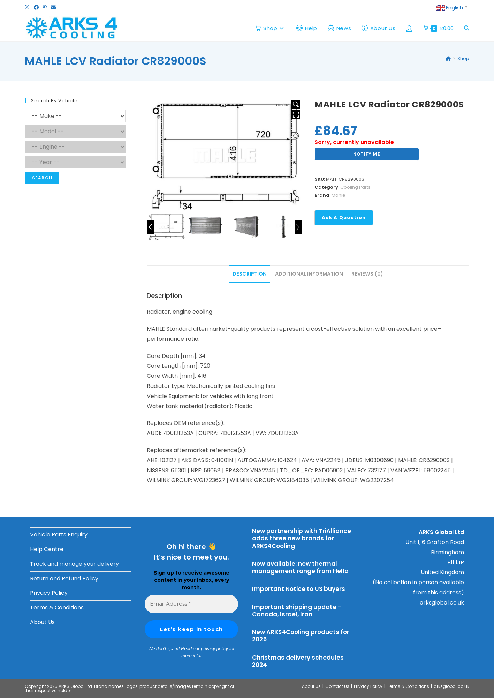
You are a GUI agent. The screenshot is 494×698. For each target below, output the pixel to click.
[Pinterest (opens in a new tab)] (45, 7)
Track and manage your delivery (74, 564)
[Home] (448, 58)
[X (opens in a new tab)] (28, 7)
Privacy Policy (49, 593)
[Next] (298, 227)
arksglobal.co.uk (442, 603)
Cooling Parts (355, 187)
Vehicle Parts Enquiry (59, 535)
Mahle (338, 195)
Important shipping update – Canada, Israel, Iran (297, 610)
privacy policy (214, 648)
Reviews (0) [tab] (367, 273)
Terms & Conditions (57, 607)
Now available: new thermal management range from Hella (300, 567)
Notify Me (366, 154)
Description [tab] (250, 273)
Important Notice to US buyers (298, 589)
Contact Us (337, 686)
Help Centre (46, 549)
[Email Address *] (191, 604)
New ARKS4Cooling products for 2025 (300, 636)
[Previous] (150, 227)
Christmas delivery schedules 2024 (298, 661)
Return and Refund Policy (64, 579)
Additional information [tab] (309, 273)
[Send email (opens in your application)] (53, 7)
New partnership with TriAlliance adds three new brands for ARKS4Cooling (301, 538)
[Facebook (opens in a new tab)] (36, 7)
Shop (463, 58)
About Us (42, 622)
